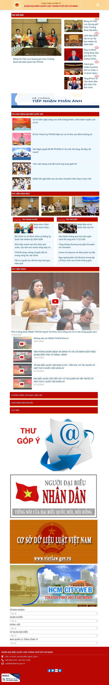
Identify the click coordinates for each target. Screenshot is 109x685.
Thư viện (15, 410)
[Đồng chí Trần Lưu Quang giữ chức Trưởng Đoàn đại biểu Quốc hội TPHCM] (27, 54)
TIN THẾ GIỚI (67, 219)
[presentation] (13, 206)
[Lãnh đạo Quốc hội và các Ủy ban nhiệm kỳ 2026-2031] (32, 54)
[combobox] (54, 613)
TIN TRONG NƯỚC (25, 219)
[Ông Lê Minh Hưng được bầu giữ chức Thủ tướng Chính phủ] (36, 54)
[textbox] (54, 613)
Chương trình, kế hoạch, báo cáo (26, 395)
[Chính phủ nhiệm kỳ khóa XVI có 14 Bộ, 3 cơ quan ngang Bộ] (41, 54)
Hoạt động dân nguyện (22, 403)
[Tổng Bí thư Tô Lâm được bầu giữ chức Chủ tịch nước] (45, 54)
